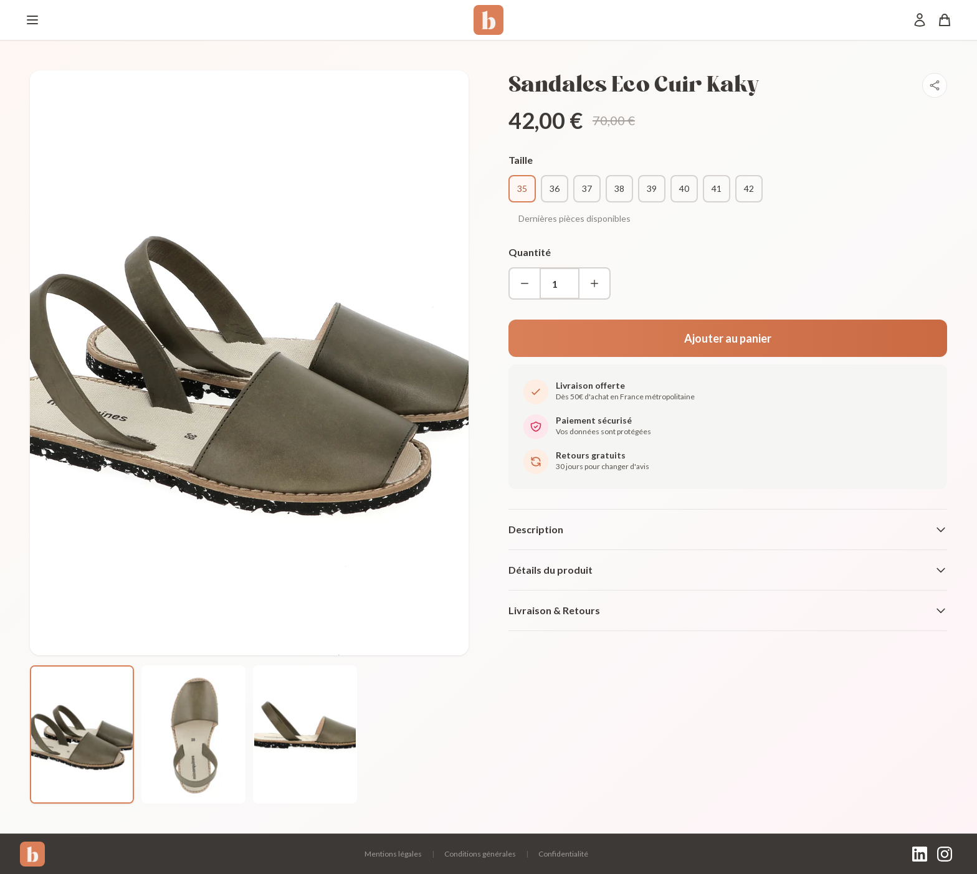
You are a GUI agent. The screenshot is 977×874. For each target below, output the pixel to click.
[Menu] (32, 19)
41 (717, 188)
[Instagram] (944, 854)
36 (555, 188)
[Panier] (944, 19)
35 (522, 188)
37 (587, 188)
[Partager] (934, 85)
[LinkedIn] (919, 854)
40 (684, 188)
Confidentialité (563, 853)
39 (652, 188)
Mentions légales (393, 853)
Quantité (529, 252)
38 (619, 188)
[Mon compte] (919, 19)
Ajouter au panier (727, 338)
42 (749, 188)
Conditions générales (480, 853)
